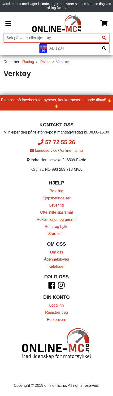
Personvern (56, 320)
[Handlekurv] (104, 23)
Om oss (56, 252)
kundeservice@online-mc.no (56, 150)
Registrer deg (56, 312)
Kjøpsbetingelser (56, 198)
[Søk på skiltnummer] (104, 48)
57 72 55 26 (56, 142)
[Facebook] (51, 287)
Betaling (56, 191)
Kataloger (56, 266)
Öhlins (45, 62)
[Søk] (104, 38)
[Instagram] (61, 287)
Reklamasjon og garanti (56, 219)
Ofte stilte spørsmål (56, 212)
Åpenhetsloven (56, 259)
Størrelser (56, 234)
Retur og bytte (57, 227)
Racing (28, 62)
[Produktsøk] (51, 37)
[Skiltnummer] (73, 48)
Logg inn (56, 305)
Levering (56, 205)
